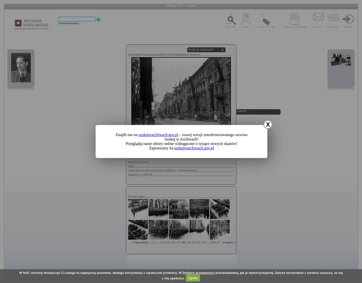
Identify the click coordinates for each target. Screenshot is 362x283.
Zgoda (193, 278)
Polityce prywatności (198, 273)
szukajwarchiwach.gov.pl (158, 135)
